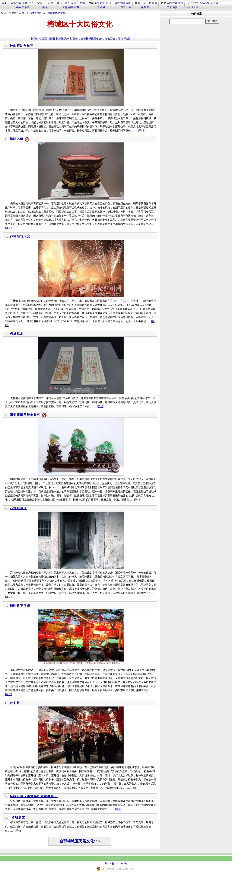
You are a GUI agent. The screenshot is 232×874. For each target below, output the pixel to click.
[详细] (141, 130)
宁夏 (169, 7)
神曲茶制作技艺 (22, 45)
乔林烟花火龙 (20, 236)
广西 (149, 2)
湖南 (122, 7)
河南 (122, 2)
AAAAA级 (193, 2)
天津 (24, 2)
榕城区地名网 (112, 38)
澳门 (149, 7)
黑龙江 (46, 7)
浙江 (76, 2)
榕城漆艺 (18, 817)
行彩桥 (15, 703)
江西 (128, 7)
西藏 (102, 7)
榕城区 (43, 38)
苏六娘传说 (18, 508)
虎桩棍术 (16, 333)
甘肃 (175, 2)
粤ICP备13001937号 (116, 863)
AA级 (190, 7)
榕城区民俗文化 (57, 13)
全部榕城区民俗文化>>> (80, 841)
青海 (180, 2)
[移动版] (125, 38)
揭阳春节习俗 (20, 605)
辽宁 (44, 2)
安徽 (65, 7)
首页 (4, 2)
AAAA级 (204, 2)
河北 (30, 2)
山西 (18, 7)
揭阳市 (41, 13)
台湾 (82, 2)
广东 (143, 2)
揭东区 (60, 38)
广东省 (31, 13)
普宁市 (76, 38)
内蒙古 (26, 7)
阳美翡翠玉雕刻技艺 (25, 414)
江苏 (70, 2)
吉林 (50, 2)
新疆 (175, 7)
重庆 (96, 2)
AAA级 (214, 2)
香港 (143, 7)
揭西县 (51, 38)
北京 (18, 2)
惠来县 (68, 38)
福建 (70, 7)
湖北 (128, 2)
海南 (154, 2)
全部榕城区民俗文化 (92, 38)
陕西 (169, 2)
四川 (102, 2)
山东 (76, 7)
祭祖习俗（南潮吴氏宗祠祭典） (34, 796)
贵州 (108, 2)
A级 (196, 7)
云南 (96, 7)
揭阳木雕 (16, 139)
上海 (65, 2)
